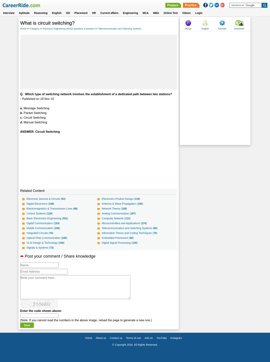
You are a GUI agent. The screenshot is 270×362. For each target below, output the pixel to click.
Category (34, 28)
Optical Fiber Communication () (47, 237)
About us (101, 337)
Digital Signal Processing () (120, 242)
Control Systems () (40, 213)
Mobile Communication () (43, 228)
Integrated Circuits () (40, 233)
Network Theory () (114, 208)
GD (68, 12)
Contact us (116, 337)
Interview (8, 12)
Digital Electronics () (40, 203)
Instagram (176, 337)
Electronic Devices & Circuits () (46, 198)
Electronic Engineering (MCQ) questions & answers (68, 28)
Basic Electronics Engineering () (47, 218)
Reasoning (41, 12)
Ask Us (149, 337)
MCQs (188, 28)
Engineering (130, 12)
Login (198, 12)
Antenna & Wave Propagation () (122, 203)
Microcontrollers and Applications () (124, 223)
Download (239, 28)
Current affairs (109, 12)
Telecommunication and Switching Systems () (130, 228)
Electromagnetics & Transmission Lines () (52, 208)
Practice (190, 5)
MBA (156, 12)
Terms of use (133, 337)
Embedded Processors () (118, 237)
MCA (146, 12)
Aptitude (24, 12)
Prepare (172, 5)
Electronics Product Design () (121, 198)
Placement (81, 12)
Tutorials (222, 28)
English (57, 12)
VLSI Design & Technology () (45, 242)
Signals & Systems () (40, 247)
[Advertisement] (98, 62)
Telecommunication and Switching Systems (119, 28)
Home (23, 28)
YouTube (161, 337)
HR (94, 12)
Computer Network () (116, 218)
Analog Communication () (119, 213)
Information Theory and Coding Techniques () (129, 233)
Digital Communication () (43, 223)
